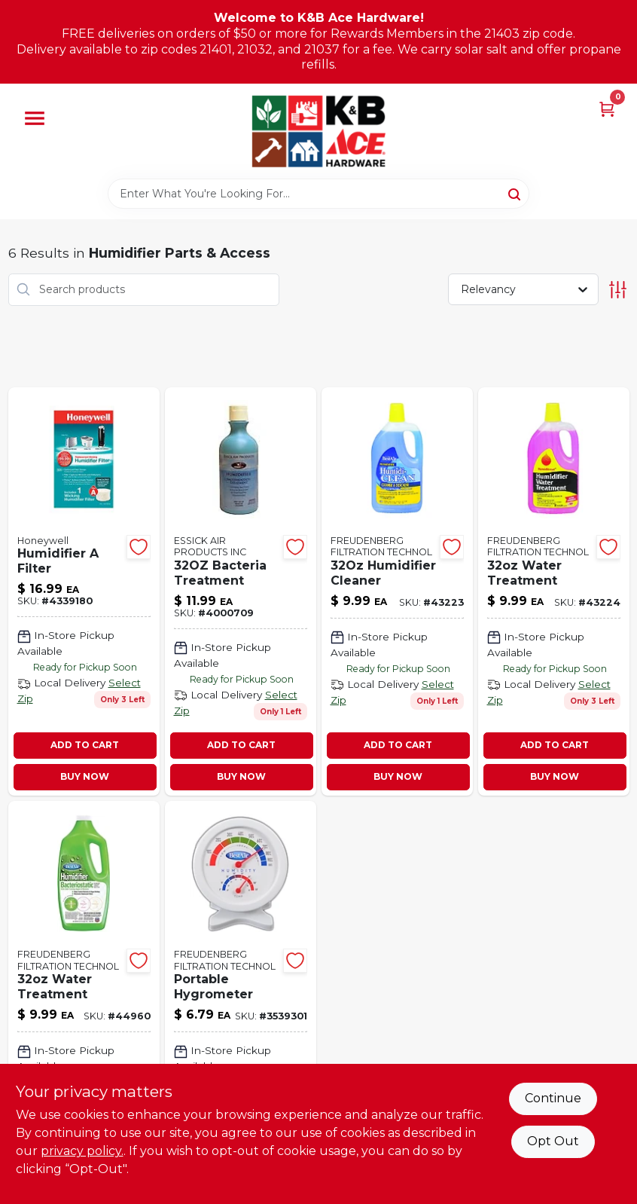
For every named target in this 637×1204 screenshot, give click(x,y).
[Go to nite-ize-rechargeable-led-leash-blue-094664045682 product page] (553, 591)
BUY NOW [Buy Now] (84, 776)
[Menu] (34, 118)
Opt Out (553, 1141)
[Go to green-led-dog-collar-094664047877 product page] (397, 591)
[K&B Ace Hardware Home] (318, 131)
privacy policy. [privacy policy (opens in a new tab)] (82, 1151)
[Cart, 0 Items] (606, 108)
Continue (553, 1098)
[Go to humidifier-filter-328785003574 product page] (84, 591)
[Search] (515, 193)
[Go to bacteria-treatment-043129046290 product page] (240, 591)
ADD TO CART (84, 744)
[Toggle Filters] (617, 289)
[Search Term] (318, 194)
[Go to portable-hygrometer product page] (240, 1000)
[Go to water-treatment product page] (84, 1000)
